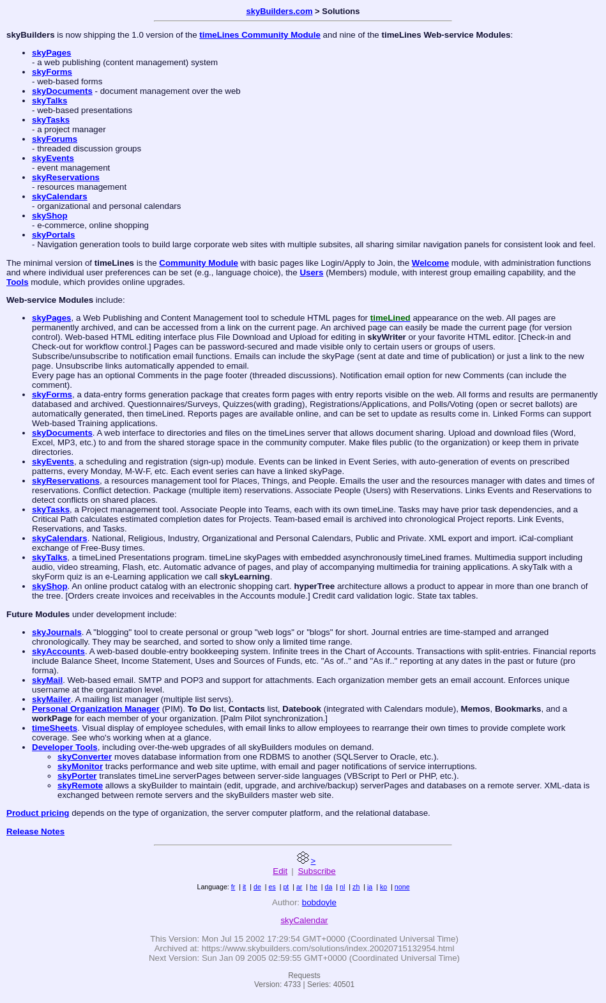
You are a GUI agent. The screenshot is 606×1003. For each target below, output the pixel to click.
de (257, 887)
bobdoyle (319, 902)
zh (356, 887)
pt (286, 887)
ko (383, 887)
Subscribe (316, 871)
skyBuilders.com (279, 11)
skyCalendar (304, 920)
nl (342, 887)
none (402, 887)
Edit (280, 871)
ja (369, 887)
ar (299, 887)
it (244, 887)
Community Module (198, 263)
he (313, 887)
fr (233, 887)
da (329, 887)
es (271, 887)
